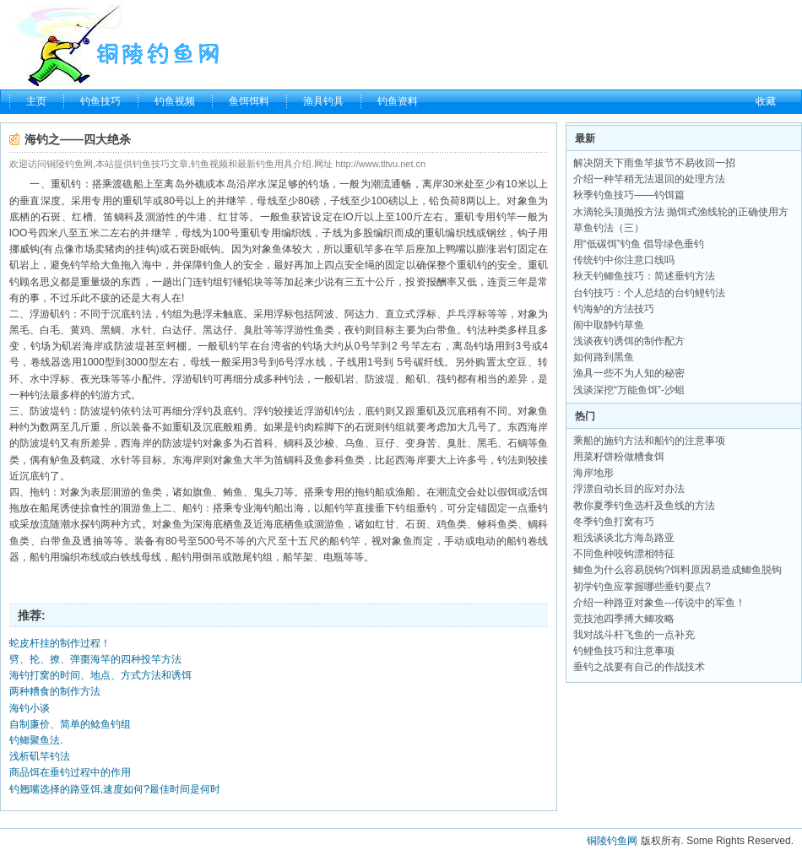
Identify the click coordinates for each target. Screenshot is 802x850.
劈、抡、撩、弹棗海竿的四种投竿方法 (95, 659)
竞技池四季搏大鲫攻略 (624, 619)
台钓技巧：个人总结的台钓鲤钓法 (649, 293)
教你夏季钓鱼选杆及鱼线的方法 (644, 506)
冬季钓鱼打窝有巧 (613, 522)
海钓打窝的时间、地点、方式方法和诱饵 (100, 675)
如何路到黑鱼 (603, 357)
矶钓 (71, 184)
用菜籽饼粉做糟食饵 (618, 457)
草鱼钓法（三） (608, 228)
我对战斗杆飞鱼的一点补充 (634, 635)
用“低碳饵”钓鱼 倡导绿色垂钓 (638, 244)
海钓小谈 (29, 708)
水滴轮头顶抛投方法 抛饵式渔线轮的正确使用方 (680, 212)
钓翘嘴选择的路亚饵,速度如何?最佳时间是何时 (114, 789)
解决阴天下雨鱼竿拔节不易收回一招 (654, 163)
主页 (36, 101)
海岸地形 (593, 473)
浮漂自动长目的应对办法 (629, 489)
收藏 (766, 101)
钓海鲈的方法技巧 (613, 309)
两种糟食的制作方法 (54, 691)
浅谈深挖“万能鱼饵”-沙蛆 (629, 390)
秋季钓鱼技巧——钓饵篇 (629, 195)
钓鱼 (213, 265)
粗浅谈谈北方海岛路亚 (624, 538)
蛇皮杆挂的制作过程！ (60, 643)
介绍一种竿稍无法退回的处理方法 (649, 179)
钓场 (318, 184)
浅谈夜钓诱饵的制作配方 (629, 341)
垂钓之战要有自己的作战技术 (639, 667)
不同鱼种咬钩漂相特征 (624, 554)
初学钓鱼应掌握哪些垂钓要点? (642, 587)
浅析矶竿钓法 (39, 756)
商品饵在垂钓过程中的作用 (70, 772)
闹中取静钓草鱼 (608, 325)
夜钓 (354, 330)
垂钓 (426, 508)
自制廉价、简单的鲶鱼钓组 (70, 724)
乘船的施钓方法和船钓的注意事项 (649, 441)
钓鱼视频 (174, 101)
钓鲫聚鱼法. (35, 740)
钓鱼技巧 (100, 101)
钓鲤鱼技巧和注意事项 (624, 651)
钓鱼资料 (397, 101)
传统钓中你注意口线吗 (624, 260)
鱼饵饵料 (249, 101)
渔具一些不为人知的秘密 (629, 373)
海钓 (263, 508)
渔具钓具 (323, 101)
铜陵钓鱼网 (612, 841)
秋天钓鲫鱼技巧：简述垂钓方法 (644, 276)
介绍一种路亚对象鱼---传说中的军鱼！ (659, 603)
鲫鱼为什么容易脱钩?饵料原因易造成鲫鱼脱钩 (677, 570)
